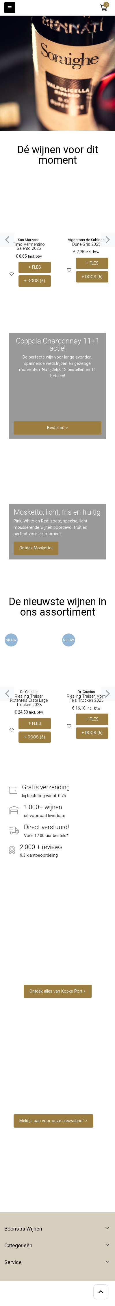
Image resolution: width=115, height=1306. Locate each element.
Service (13, 1262)
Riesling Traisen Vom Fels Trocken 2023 (86, 698)
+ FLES (34, 267)
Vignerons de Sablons (86, 240)
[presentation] (7, 239)
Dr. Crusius (29, 692)
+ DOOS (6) (34, 280)
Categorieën (18, 1245)
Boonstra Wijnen (23, 1228)
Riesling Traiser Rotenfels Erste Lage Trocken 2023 (29, 700)
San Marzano (29, 240)
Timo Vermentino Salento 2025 (29, 246)
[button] (104, 7)
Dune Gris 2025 (86, 244)
